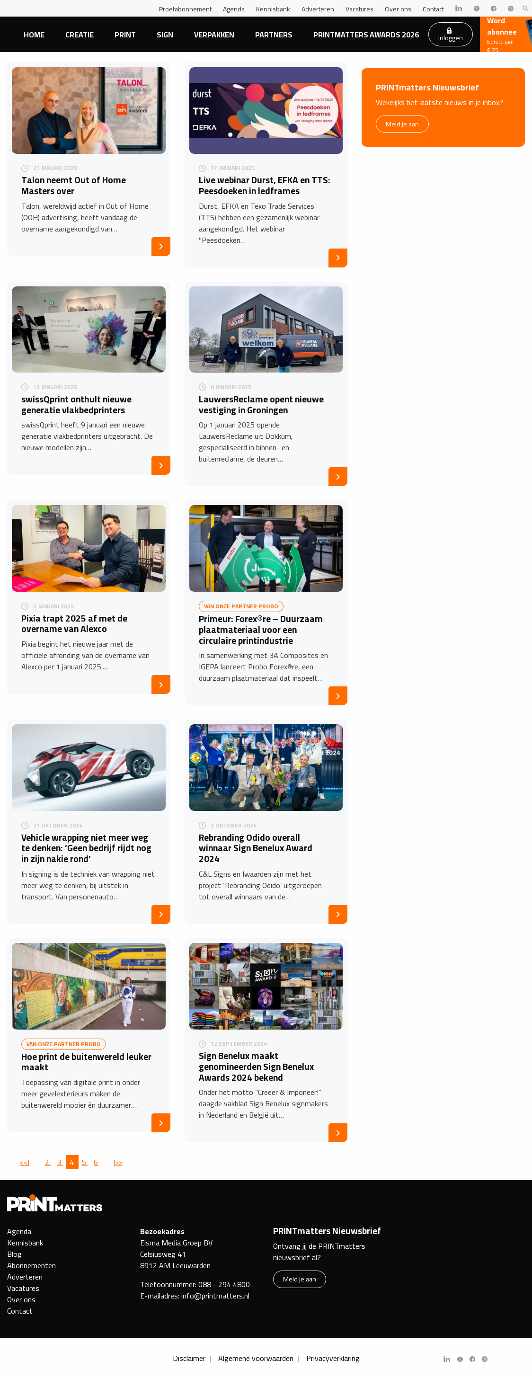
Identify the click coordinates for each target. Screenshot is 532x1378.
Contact (433, 9)
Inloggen (450, 35)
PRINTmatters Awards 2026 (366, 34)
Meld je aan (402, 123)
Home (34, 34)
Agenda (234, 9)
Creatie (79, 34)
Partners (274, 34)
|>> (118, 1162)
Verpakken (214, 34)
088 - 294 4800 (224, 1284)
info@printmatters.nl (215, 1296)
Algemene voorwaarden (255, 1358)
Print (125, 34)
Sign (165, 34)
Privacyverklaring (333, 1358)
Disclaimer (189, 1358)
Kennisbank (273, 9)
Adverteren (317, 9)
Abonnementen (31, 1265)
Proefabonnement (185, 9)
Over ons (398, 9)
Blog (14, 1254)
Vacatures (359, 9)
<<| (24, 1162)
